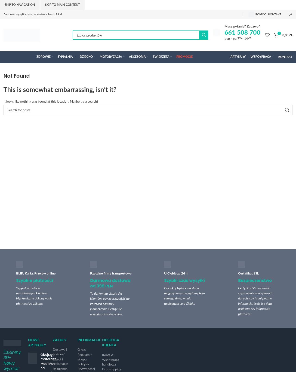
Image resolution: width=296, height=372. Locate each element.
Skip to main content (62, 4)
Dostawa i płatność (60, 352)
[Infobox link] (236, 32)
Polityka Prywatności (86, 366)
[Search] (140, 35)
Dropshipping (111, 369)
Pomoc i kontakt (264, 14)
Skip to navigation (20, 4)
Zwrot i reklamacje (60, 361)
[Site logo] (21, 35)
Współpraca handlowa (110, 362)
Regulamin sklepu (84, 357)
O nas (81, 349)
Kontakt (108, 355)
